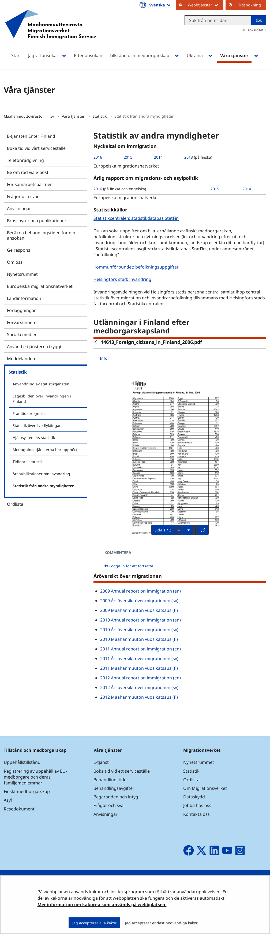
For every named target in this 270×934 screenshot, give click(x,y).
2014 (158, 157)
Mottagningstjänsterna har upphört (45, 449)
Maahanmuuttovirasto (23, 116)
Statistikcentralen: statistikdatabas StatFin (136, 218)
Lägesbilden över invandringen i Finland (42, 398)
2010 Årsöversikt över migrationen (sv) (139, 629)
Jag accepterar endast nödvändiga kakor (161, 922)
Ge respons (18, 250)
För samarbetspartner (29, 184)
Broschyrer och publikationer (36, 221)
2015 (128, 157)
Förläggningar (21, 310)
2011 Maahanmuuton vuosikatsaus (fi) (139, 668)
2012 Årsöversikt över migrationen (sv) (139, 687)
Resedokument (19, 809)
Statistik (100, 116)
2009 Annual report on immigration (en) (140, 591)
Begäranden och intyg (115, 797)
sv (52, 116)
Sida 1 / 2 (163, 530)
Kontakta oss (196, 814)
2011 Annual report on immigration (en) (140, 649)
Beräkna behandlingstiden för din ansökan (41, 235)
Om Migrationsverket (205, 788)
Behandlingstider (110, 780)
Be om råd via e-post (27, 172)
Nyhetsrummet (22, 274)
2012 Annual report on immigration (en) (140, 678)
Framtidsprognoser (30, 413)
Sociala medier (22, 334)
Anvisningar (19, 208)
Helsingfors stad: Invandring (123, 279)
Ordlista (15, 504)
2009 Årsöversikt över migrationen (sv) (139, 601)
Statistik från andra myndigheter (43, 485)
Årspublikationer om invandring (41, 473)
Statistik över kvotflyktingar (37, 425)
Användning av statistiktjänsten (41, 383)
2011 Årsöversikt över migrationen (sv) (139, 658)
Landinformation (24, 298)
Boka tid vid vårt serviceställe (36, 148)
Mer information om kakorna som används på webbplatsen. (102, 904)
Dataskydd (194, 797)
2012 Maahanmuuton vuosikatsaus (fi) (139, 697)
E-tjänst (101, 762)
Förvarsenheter (22, 322)
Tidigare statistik (28, 461)
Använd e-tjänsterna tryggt (34, 346)
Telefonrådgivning (25, 160)
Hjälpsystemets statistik (34, 437)
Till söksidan (252, 29)
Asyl (8, 800)
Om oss (14, 262)
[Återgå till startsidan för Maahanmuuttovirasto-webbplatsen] (51, 31)
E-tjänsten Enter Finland (31, 136)
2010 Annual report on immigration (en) (140, 620)
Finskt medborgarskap (27, 791)
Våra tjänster (74, 116)
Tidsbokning (249, 5)
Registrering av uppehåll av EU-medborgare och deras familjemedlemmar (35, 777)
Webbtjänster (205, 5)
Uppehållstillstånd (22, 762)
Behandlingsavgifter (113, 788)
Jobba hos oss (197, 805)
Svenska (160, 5)
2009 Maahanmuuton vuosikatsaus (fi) (139, 610)
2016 (97, 157)
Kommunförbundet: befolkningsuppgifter (136, 267)
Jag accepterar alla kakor (94, 922)
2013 (188, 157)
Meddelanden (21, 359)
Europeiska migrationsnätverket (40, 286)
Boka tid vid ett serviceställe (121, 771)
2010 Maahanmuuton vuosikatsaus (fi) (139, 639)
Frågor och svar (23, 196)
